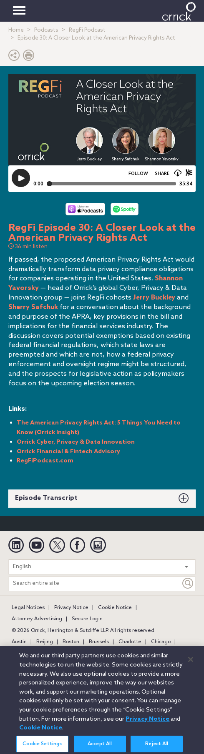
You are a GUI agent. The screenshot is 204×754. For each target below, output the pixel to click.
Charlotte (129, 642)
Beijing (44, 642)
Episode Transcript (46, 498)
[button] (14, 57)
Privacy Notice (71, 608)
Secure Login (87, 619)
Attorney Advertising (37, 619)
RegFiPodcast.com (45, 460)
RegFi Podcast (87, 30)
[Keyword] (188, 583)
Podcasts (46, 30)
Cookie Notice (115, 608)
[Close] (190, 665)
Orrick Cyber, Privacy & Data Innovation (76, 442)
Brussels (99, 642)
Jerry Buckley (154, 298)
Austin (19, 642)
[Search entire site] (94, 583)
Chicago (161, 642)
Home (16, 30)
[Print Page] (29, 57)
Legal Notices (28, 608)
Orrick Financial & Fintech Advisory (68, 451)
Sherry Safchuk (33, 307)
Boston (71, 642)
